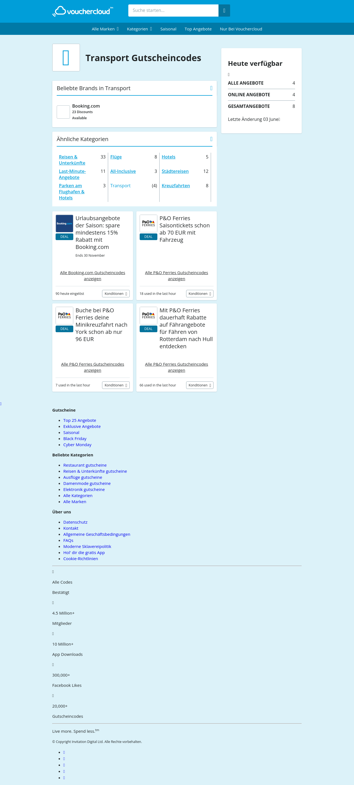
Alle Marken (74, 501)
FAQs (68, 540)
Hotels (169, 157)
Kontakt (70, 528)
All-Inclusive (123, 171)
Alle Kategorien (77, 495)
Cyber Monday (77, 444)
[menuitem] (105, 29)
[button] (105, 29)
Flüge (116, 157)
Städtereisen (175, 171)
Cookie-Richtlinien (80, 558)
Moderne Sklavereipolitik (87, 546)
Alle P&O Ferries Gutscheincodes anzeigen (176, 275)
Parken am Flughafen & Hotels (72, 192)
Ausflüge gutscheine (82, 477)
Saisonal (168, 29)
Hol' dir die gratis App (84, 552)
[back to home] (82, 11)
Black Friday (74, 438)
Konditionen (114, 293)
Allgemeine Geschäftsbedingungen (96, 534)
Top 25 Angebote (79, 420)
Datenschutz (75, 522)
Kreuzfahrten (176, 186)
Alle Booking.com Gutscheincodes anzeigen (92, 275)
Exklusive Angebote (82, 426)
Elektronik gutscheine (84, 489)
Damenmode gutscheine (87, 483)
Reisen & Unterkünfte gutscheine (95, 471)
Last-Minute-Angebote (72, 174)
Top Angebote (198, 29)
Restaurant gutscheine (85, 465)
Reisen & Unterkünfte (72, 160)
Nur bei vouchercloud (241, 29)
